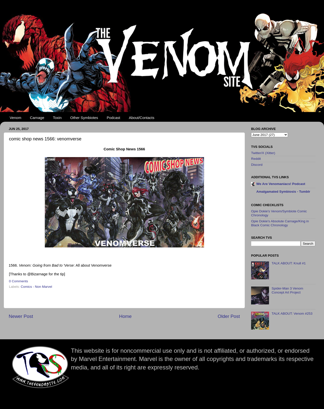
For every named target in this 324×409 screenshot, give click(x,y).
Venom (15, 118)
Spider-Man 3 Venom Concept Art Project (287, 290)
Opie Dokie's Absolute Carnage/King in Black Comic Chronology (280, 223)
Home (125, 316)
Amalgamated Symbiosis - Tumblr (283, 191)
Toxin (57, 118)
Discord (257, 165)
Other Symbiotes (84, 118)
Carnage (37, 118)
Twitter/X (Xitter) (263, 153)
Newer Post (21, 316)
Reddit (256, 159)
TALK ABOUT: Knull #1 (288, 263)
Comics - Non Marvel (36, 287)
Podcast (113, 118)
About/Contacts (142, 118)
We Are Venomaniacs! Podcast (280, 184)
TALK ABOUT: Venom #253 (291, 313)
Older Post (229, 316)
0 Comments (18, 281)
